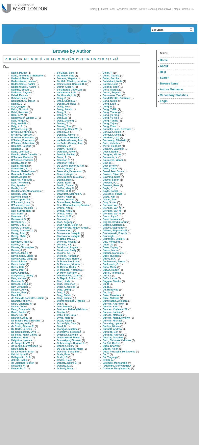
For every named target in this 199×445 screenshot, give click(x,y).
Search (164, 77)
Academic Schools (127, 9)
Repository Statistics (174, 95)
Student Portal (107, 9)
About (164, 66)
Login (164, 101)
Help (163, 71)
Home (164, 60)
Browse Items (169, 83)
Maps (177, 9)
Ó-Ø (72, 59)
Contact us (188, 9)
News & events (147, 9)
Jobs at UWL (165, 9)
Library (93, 9)
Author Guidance (171, 89)
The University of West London (24, 7)
